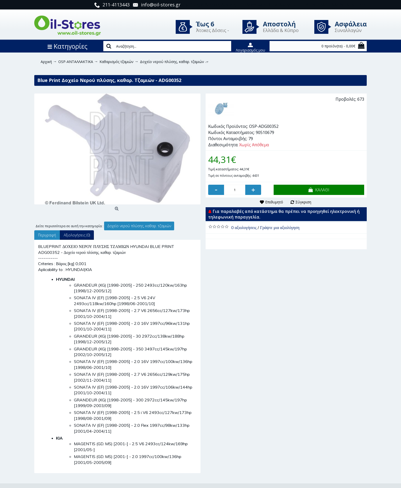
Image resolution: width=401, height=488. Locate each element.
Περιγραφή (47, 235)
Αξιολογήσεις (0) (77, 235)
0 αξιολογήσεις (244, 227)
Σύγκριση (303, 202)
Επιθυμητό (274, 202)
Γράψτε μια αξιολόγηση (279, 227)
